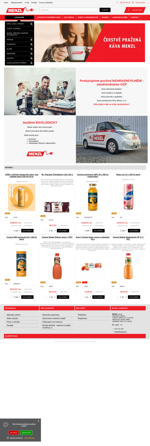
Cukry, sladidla (14, 28)
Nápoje (10, 40)
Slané (9, 49)
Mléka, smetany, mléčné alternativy (17, 34)
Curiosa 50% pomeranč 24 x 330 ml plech (21, 238)
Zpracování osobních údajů (53, 318)
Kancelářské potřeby (17, 63)
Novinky (105, 17)
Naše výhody (12, 318)
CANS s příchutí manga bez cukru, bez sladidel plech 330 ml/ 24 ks (21, 176)
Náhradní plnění (16, 3)
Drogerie (11, 53)
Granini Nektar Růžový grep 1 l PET (57, 237)
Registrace (82, 318)
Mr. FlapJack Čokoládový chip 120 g (57, 175)
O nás (27, 3)
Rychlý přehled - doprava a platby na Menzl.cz (56, 326)
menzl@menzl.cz (121, 332)
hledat (105, 10)
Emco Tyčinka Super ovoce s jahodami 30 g (93, 238)
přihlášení (138, 2)
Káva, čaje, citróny (15, 24)
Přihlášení (82, 315)
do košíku (27, 231)
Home (6, 3)
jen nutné (13, 433)
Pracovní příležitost (46, 3)
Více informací (29, 438)
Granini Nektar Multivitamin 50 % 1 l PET (128, 238)
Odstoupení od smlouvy (52, 322)
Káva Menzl (69, 17)
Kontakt (34, 3)
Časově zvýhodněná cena (49, 17)
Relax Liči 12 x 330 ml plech (128, 175)
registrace (123, 2)
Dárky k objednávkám (88, 17)
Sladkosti (11, 44)
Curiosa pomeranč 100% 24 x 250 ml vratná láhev (92, 176)
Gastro (10, 58)
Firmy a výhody (13, 322)
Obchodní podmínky (50, 315)
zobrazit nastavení (16, 438)
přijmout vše (26, 433)
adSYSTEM (93, 341)
